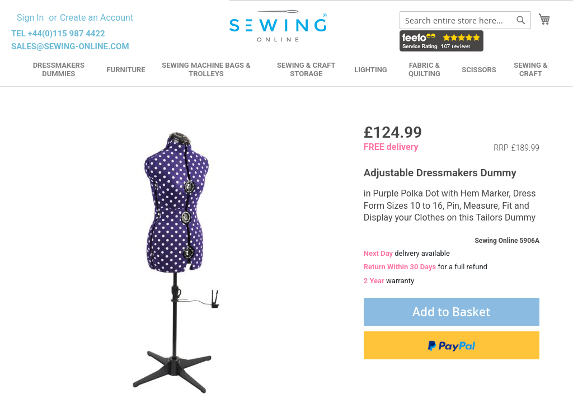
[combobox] (465, 20)
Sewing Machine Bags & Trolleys (206, 69)
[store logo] (279, 26)
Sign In (30, 17)
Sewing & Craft (530, 69)
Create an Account (96, 17)
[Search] (520, 20)
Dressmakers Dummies (58, 69)
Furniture (126, 69)
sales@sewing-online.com (70, 46)
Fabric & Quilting (424, 69)
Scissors (479, 69)
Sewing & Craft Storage (306, 69)
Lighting (370, 69)
